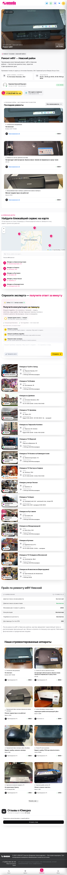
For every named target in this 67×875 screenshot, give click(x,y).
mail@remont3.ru (37, 863)
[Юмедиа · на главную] (9, 3)
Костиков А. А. (40, 719)
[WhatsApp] (51, 3)
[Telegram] (46, 3)
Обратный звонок (11, 863)
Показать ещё (33, 802)
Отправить (57, 354)
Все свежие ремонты (55, 104)
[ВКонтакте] (59, 3)
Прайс (14, 865)
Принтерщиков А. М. (14, 133)
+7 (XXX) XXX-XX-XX (9, 862)
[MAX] (55, 3)
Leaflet (49, 249)
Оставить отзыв (33, 823)
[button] (34, 227)
